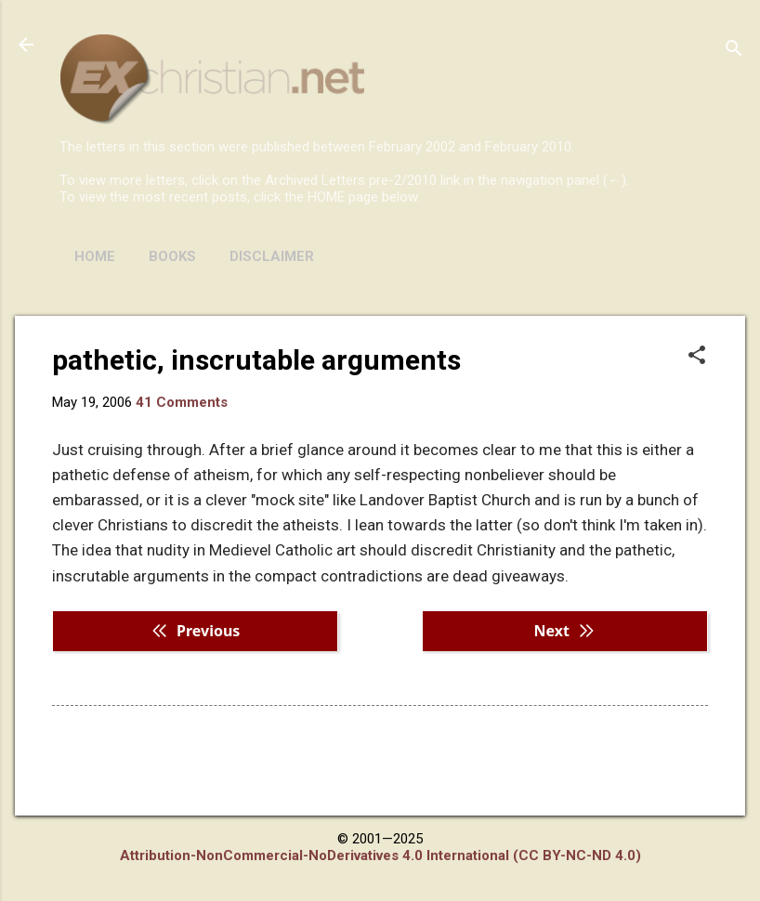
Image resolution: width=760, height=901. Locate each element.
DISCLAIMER (271, 256)
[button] (697, 357)
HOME (94, 256)
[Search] (734, 50)
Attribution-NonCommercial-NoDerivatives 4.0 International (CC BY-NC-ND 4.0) (380, 855)
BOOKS (172, 256)
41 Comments (182, 402)
